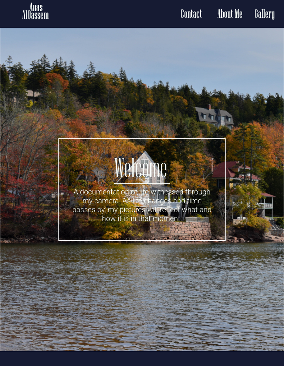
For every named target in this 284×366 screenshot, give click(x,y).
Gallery (264, 13)
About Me (230, 13)
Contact (191, 13)
